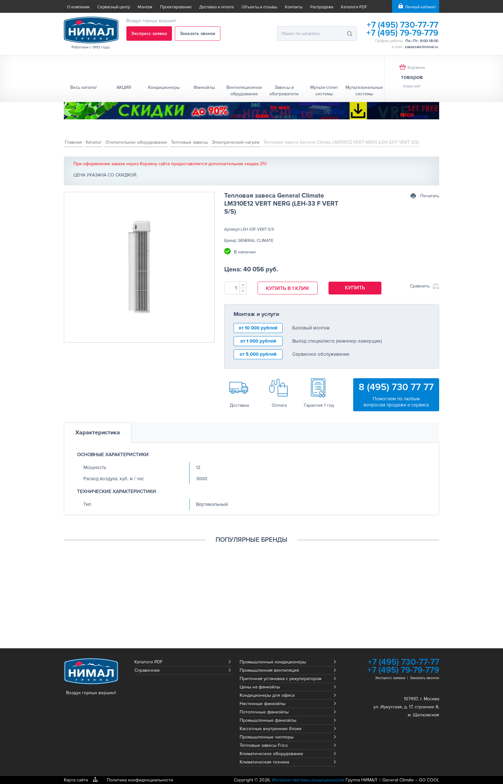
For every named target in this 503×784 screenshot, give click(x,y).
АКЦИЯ (123, 87)
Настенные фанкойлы (263, 703)
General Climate (398, 780)
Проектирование (176, 7)
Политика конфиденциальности (140, 780)
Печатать (429, 196)
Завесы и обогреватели (284, 91)
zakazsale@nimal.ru (421, 47)
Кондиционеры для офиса (267, 695)
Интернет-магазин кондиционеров (308, 780)
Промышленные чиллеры (267, 737)
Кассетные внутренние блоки (271, 728)
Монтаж (145, 7)
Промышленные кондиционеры (273, 662)
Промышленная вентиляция (269, 670)
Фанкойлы (204, 87)
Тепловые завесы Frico (264, 745)
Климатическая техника (264, 762)
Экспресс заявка (149, 33)
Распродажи (321, 7)
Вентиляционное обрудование (244, 91)
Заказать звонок (197, 33)
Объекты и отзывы (259, 7)
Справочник (147, 670)
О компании (78, 7)
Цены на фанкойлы (260, 687)
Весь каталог (83, 87)
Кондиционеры (164, 87)
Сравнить (420, 286)
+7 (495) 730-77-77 (402, 25)
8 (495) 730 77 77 (396, 387)
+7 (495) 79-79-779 (402, 33)
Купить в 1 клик (287, 288)
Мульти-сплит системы (324, 91)
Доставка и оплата (216, 7)
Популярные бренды (251, 540)
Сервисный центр (113, 7)
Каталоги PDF (354, 7)
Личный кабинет (420, 7)
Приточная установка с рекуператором (280, 678)
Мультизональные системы (364, 91)
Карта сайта (76, 780)
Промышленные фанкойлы (268, 720)
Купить (355, 288)
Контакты (294, 7)
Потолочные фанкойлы (264, 712)
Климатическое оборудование (271, 753)
